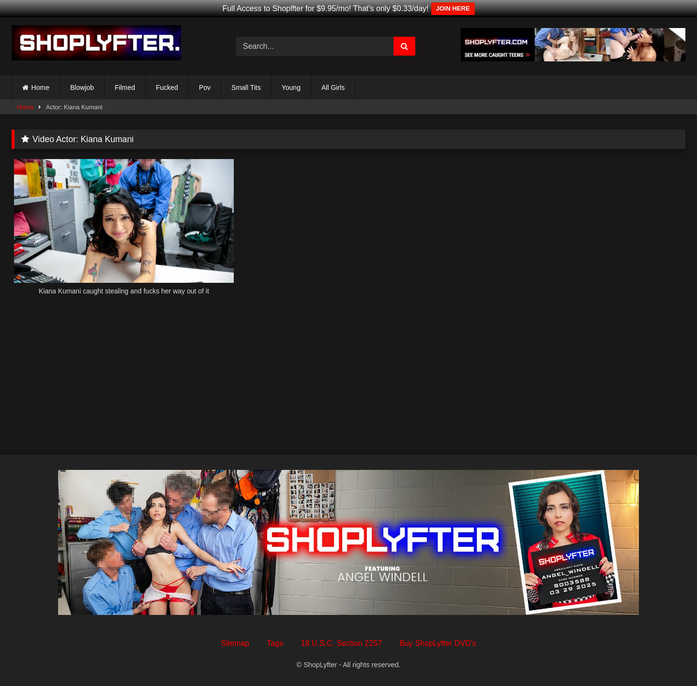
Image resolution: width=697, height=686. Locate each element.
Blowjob (82, 87)
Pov (205, 87)
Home (40, 87)
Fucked (167, 87)
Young (291, 87)
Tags (275, 643)
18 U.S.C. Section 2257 (341, 643)
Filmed (125, 87)
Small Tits (246, 87)
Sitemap (235, 643)
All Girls (333, 87)
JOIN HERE (453, 8)
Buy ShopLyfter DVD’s (437, 643)
